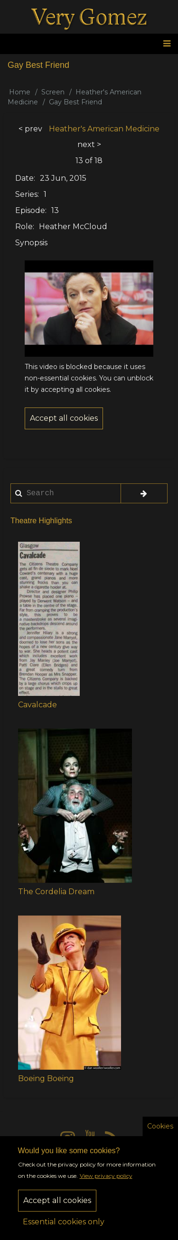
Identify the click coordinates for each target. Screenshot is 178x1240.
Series (26, 194)
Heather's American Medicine (104, 128)
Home (19, 92)
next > (89, 144)
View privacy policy (106, 1184)
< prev (30, 128)
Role (24, 226)
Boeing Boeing (46, 1078)
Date (24, 178)
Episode (30, 210)
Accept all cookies (57, 1209)
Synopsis (31, 242)
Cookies (160, 1134)
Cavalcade (37, 704)
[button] (49, 619)
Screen (53, 92)
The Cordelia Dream (56, 891)
